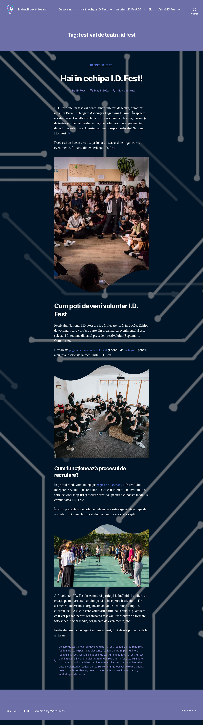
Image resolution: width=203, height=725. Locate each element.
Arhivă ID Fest (167, 12)
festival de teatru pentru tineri (121, 655)
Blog (151, 12)
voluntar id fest (83, 667)
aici (69, 138)
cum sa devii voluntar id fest (97, 651)
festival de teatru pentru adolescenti (80, 655)
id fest (131, 659)
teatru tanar (66, 667)
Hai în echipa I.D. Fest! (94, 12)
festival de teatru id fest (130, 651)
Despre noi (66, 12)
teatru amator (136, 663)
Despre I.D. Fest (101, 70)
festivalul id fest (68, 659)
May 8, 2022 (101, 96)
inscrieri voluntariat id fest (91, 663)
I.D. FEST (24, 715)
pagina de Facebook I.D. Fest (89, 355)
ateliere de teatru (69, 651)
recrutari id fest (118, 663)
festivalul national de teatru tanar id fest (102, 659)
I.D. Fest (80, 96)
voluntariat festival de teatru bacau (123, 671)
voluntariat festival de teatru (84, 671)
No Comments (127, 96)
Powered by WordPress (49, 715)
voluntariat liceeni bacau (73, 675)
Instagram (133, 355)
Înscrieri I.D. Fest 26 (128, 12)
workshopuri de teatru (72, 679)
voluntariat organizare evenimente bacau (113, 675)
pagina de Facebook (110, 490)
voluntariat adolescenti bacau (110, 667)
